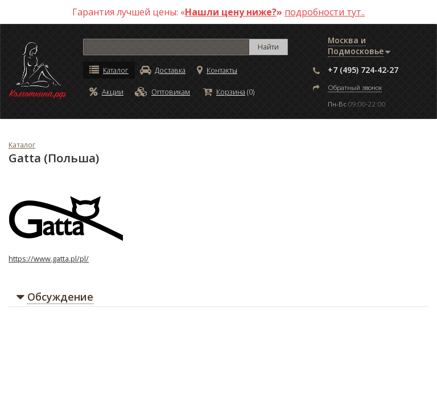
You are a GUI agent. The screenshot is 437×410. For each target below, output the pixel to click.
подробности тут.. (325, 12)
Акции (106, 92)
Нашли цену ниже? (231, 12)
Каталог (109, 70)
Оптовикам (162, 92)
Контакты (217, 70)
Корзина (224, 92)
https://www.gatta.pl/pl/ (49, 258)
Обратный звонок (355, 87)
